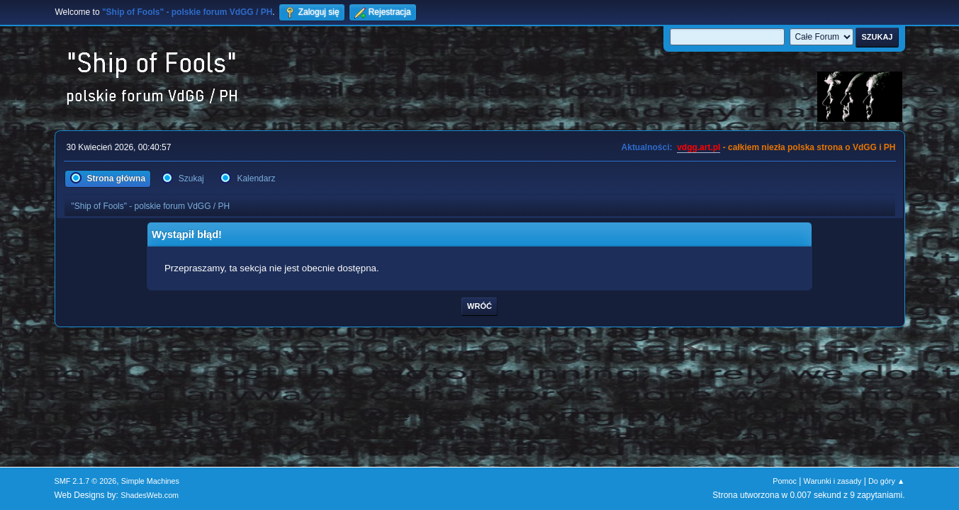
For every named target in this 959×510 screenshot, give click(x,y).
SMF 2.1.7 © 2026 (86, 481)
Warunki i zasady (833, 481)
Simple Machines (150, 481)
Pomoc (785, 481)
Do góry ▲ (886, 481)
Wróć (479, 306)
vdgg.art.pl (698, 147)
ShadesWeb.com (149, 495)
